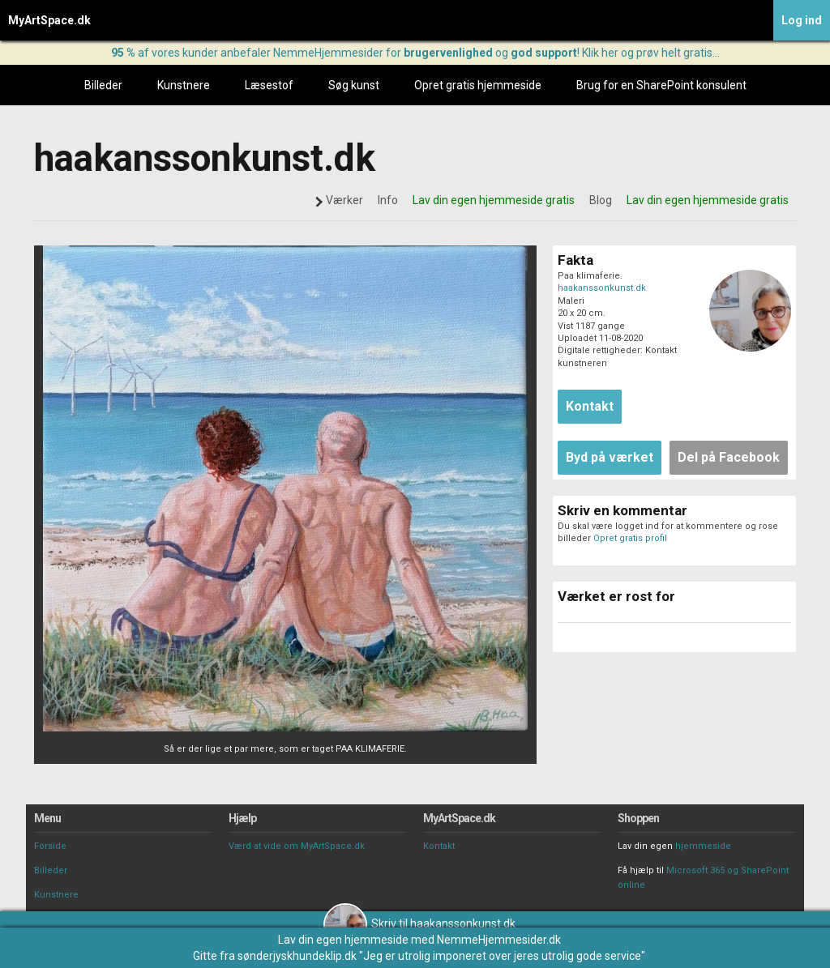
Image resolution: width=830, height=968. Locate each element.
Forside (50, 846)
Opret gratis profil (630, 538)
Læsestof (269, 85)
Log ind (801, 20)
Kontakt (439, 846)
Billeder (103, 85)
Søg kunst (353, 85)
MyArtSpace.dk (49, 20)
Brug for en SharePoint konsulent (661, 85)
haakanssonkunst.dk (602, 288)
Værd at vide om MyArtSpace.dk (297, 846)
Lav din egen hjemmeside (343, 939)
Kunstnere (183, 85)
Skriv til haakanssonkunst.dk (419, 923)
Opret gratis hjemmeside (477, 85)
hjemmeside (703, 846)
